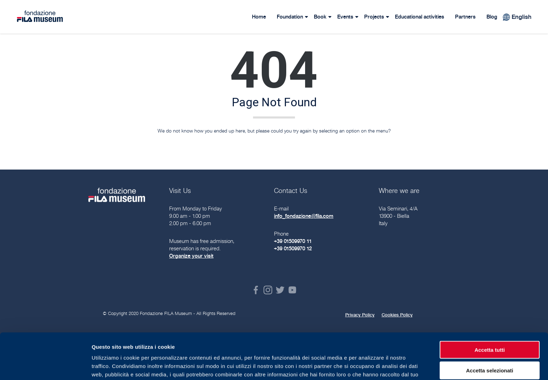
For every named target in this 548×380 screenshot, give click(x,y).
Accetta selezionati (489, 331)
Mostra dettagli (368, 366)
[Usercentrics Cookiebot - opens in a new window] (45, 366)
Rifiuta (490, 351)
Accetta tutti (490, 310)
